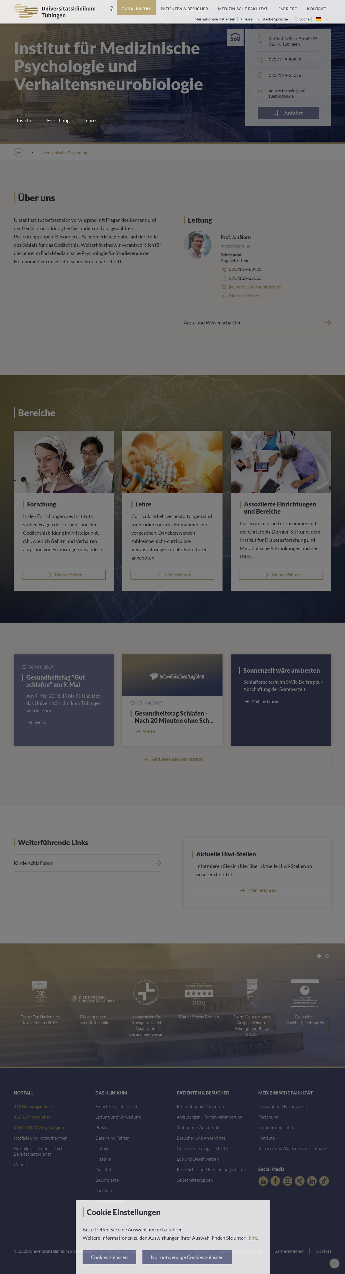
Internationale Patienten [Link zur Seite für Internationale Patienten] (214, 19)
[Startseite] (111, 7)
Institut (25, 120)
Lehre (89, 120)
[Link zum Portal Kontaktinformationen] (316, 7)
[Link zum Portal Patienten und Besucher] (184, 7)
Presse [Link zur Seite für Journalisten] (247, 19)
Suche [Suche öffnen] (304, 19)
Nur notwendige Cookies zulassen (187, 1257)
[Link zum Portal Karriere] (287, 7)
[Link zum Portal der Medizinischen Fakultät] (242, 7)
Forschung (58, 120)
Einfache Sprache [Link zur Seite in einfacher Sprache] (273, 19)
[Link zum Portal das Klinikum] (136, 7)
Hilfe (251, 1238)
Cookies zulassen (109, 1257)
